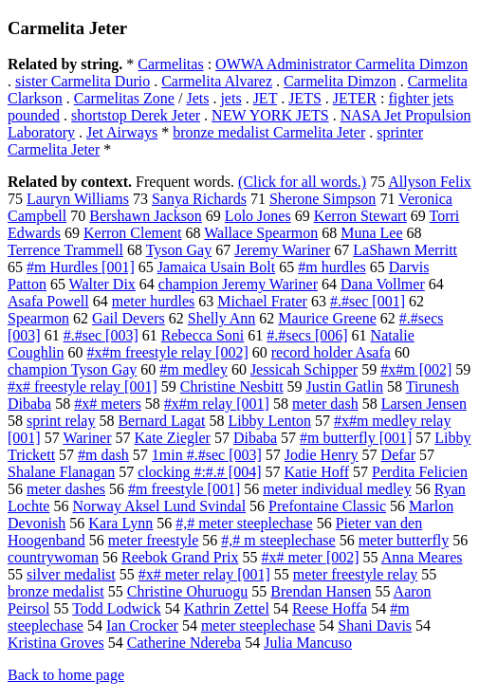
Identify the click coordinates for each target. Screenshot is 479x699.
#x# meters (107, 403)
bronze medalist (56, 591)
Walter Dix (102, 284)
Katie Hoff (317, 472)
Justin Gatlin (344, 386)
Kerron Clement (132, 233)
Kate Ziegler (173, 438)
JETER (355, 98)
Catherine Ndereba (184, 643)
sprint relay (61, 421)
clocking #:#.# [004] (199, 472)
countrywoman (53, 557)
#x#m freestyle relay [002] (168, 352)
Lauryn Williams (78, 199)
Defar (398, 455)
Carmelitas (170, 64)
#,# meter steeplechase (243, 523)
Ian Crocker (142, 625)
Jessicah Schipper (304, 369)
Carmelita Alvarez (216, 81)
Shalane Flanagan (61, 472)
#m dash (103, 455)
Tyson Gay (179, 250)
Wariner (87, 438)
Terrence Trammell (65, 250)
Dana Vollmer (383, 284)
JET (265, 98)
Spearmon (38, 318)
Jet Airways (121, 132)
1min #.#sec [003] (207, 455)
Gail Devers (128, 318)
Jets (197, 98)
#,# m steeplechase (278, 540)
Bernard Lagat (161, 421)
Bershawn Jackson (145, 216)
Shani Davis (375, 625)
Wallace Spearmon (261, 233)
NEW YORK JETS (270, 115)
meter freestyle (153, 540)
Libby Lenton (269, 421)
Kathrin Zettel (226, 608)
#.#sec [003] (101, 335)
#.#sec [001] (367, 301)
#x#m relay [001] (216, 403)
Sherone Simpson (322, 199)
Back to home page (66, 675)
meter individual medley (337, 489)
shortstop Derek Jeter (135, 115)
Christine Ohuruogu (188, 591)
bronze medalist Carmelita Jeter (269, 132)
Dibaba (255, 438)
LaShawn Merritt (405, 250)
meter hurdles (153, 301)
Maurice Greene (327, 318)
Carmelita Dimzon (340, 81)
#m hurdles (332, 267)
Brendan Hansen (320, 591)
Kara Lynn (120, 523)
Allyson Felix (429, 182)
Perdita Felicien (420, 472)
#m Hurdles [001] (81, 267)
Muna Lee (371, 233)
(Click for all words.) (302, 182)
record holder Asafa (331, 352)
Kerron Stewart (360, 216)
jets (230, 98)
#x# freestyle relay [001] (82, 386)
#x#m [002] (415, 369)
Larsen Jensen (424, 403)
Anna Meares (422, 557)
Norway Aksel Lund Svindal (159, 506)
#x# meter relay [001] (204, 574)
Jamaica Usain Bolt (216, 267)
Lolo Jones (258, 216)
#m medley (193, 369)
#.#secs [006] (307, 335)
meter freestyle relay (355, 574)
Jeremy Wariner (282, 250)
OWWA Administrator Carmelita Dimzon (341, 64)
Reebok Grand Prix (180, 557)
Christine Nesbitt (232, 386)
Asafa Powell (48, 301)
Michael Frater (262, 301)
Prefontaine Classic (327, 506)
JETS (305, 98)
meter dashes (66, 489)
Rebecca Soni (203, 335)
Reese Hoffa (329, 608)
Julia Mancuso (308, 643)
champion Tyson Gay (72, 369)
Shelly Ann (222, 318)
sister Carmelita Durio (82, 81)
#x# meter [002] (310, 557)
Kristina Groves (56, 643)
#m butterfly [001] (356, 438)
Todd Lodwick (116, 608)
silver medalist (71, 574)
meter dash (325, 403)
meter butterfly (404, 540)
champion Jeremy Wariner (238, 284)
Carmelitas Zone (124, 98)
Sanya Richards (199, 199)
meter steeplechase (258, 625)
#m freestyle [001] (184, 489)
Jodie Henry (322, 455)
